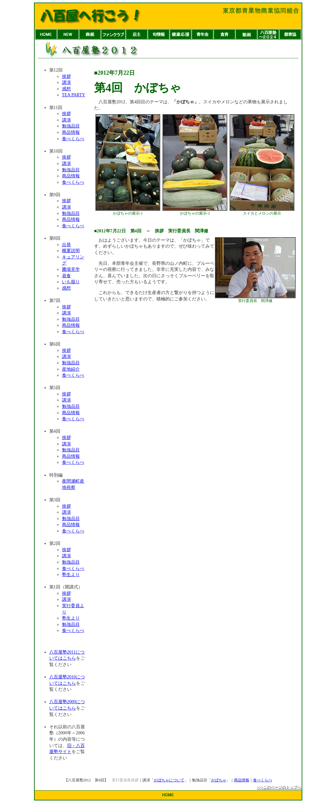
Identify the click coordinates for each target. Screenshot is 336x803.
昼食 (66, 275)
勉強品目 (71, 126)
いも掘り (71, 281)
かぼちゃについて (169, 780)
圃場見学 (71, 269)
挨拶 (66, 76)
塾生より (71, 574)
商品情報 (71, 132)
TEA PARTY (74, 95)
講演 (66, 82)
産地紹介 (71, 369)
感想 (66, 88)
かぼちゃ (218, 780)
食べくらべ (73, 138)
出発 (66, 244)
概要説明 (71, 250)
